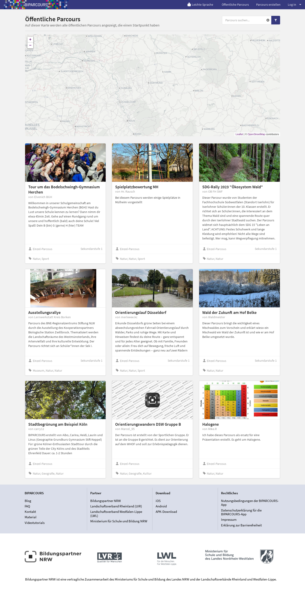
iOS (158, 501)
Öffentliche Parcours (235, 4)
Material (30, 517)
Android (161, 506)
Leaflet (239, 134)
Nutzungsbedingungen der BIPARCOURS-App (250, 503)
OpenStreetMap (256, 134)
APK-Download (166, 511)
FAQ (27, 506)
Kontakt (30, 511)
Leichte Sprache (200, 4)
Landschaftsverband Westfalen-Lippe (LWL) (116, 513)
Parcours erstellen (268, 4)
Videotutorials (35, 523)
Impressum (228, 519)
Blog (28, 501)
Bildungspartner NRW (105, 501)
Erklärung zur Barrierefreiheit (241, 525)
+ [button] (30, 39)
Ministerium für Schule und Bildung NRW (118, 521)
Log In (294, 4)
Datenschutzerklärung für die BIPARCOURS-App (241, 512)
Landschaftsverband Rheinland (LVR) (116, 506)
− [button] (30, 45)
